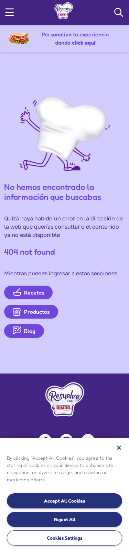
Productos (31, 311)
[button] (9, 12)
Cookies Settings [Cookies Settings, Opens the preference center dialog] (64, 538)
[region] (64, 494)
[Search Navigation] (118, 12)
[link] (63, 10)
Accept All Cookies (64, 501)
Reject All (64, 519)
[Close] (119, 447)
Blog (24, 330)
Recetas (28, 292)
